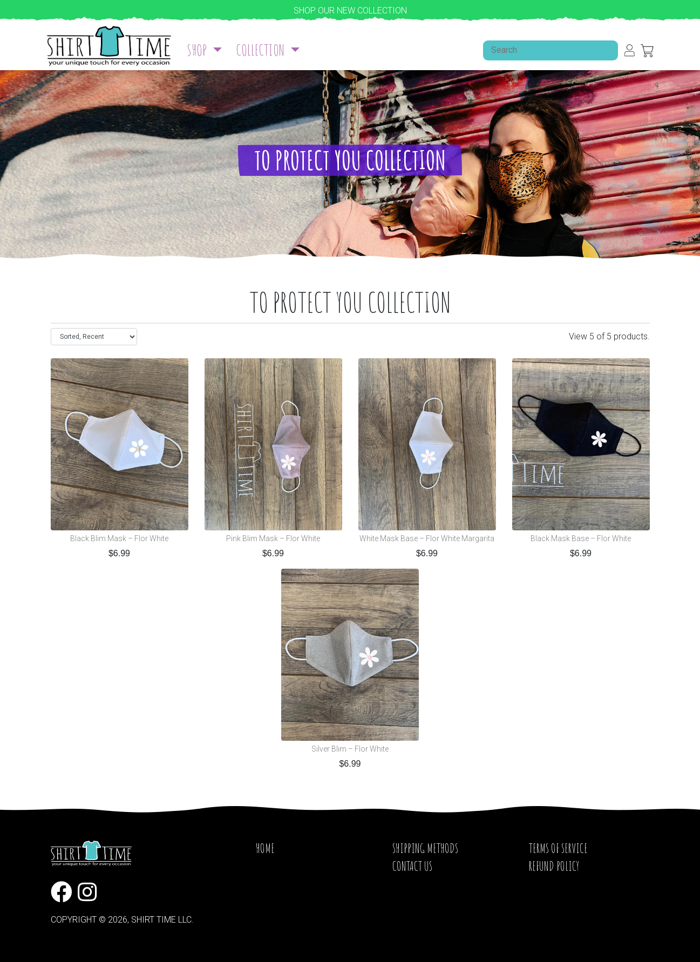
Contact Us (412, 866)
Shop (198, 49)
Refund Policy (554, 866)
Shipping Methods (425, 848)
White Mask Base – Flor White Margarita (426, 539)
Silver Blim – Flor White (350, 749)
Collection (261, 49)
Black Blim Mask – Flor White (119, 539)
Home (265, 848)
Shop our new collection (350, 10)
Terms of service (558, 848)
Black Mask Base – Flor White (581, 539)
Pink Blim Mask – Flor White (273, 539)
